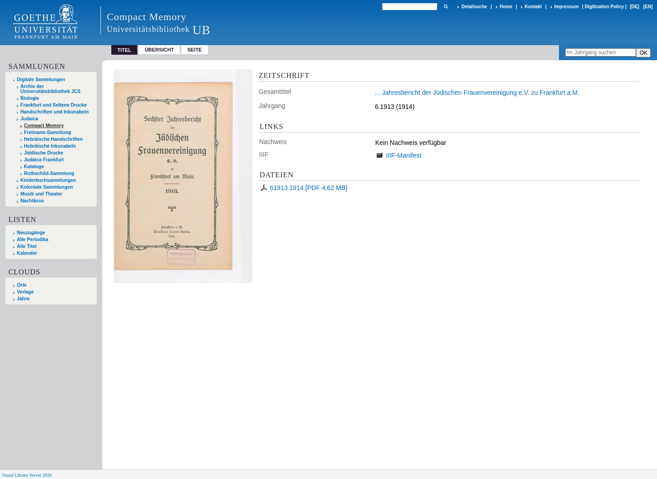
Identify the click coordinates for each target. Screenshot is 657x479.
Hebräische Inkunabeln (50, 146)
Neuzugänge (31, 232)
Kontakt (533, 6)
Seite (195, 49)
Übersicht (159, 49)
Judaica (29, 118)
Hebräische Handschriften (53, 139)
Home (506, 6)
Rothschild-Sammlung (49, 173)
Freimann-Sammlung (47, 132)
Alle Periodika (32, 239)
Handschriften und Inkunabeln (55, 111)
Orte (21, 285)
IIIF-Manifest (404, 155)
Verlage (25, 291)
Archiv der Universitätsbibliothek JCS (51, 89)
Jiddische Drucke (43, 152)
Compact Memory (44, 125)
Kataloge (34, 166)
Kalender (27, 253)
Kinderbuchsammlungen (48, 180)
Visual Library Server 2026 (27, 475)
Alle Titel (26, 246)
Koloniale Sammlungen (47, 187)
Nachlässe (32, 200)
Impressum (566, 6)
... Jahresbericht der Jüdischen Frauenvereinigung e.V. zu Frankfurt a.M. (477, 92)
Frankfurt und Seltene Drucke (54, 105)
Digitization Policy (604, 6)
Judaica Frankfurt (44, 159)
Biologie (30, 98)
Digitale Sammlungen (41, 79)
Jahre (23, 298)
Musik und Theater (42, 193)
